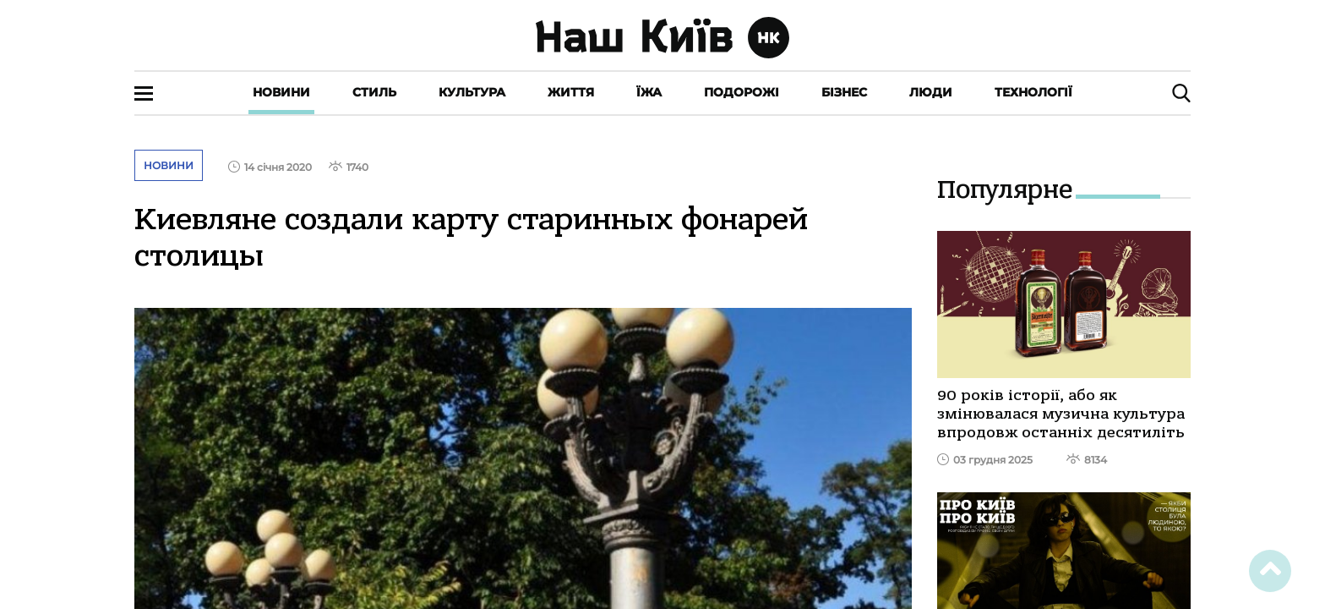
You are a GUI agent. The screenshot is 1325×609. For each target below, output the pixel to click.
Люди (930, 92)
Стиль (374, 92)
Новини (281, 92)
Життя (571, 92)
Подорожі (741, 92)
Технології (1033, 92)
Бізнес (844, 92)
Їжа (649, 92)
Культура (472, 92)
